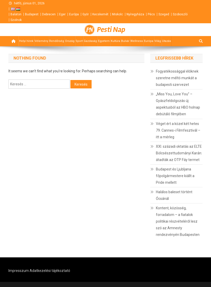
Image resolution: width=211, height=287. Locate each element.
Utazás (166, 41)
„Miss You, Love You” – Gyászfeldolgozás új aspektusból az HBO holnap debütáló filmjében (178, 104)
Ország (70, 41)
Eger (62, 14)
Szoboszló (180, 14)
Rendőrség (56, 41)
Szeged (163, 14)
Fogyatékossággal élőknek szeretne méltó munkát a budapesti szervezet (177, 78)
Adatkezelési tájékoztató (50, 271)
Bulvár (125, 41)
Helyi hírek (26, 41)
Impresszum (18, 271)
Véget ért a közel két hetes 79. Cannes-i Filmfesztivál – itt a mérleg (178, 130)
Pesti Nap (111, 29)
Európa (74, 14)
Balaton (15, 14)
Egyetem (104, 41)
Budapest (32, 14)
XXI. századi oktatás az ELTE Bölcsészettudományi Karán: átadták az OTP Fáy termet (179, 153)
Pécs (151, 14)
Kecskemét (100, 14)
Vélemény (41, 41)
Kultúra (115, 41)
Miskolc (117, 14)
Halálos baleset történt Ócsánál (174, 195)
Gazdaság (90, 41)
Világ (157, 41)
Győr (85, 14)
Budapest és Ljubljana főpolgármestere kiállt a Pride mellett (175, 176)
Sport (79, 41)
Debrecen (49, 14)
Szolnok (16, 20)
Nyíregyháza (135, 14)
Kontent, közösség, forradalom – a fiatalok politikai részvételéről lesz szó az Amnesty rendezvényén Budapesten (178, 221)
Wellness (136, 41)
